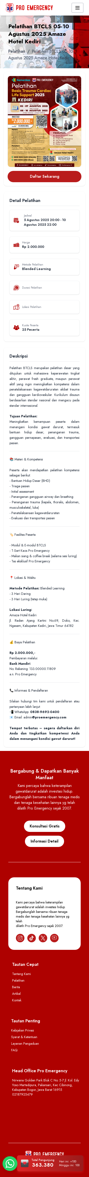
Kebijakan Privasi (22, 1030)
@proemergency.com (49, 717)
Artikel (16, 993)
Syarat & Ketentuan (24, 1037)
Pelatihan (16, 51)
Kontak (16, 1000)
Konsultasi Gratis (45, 826)
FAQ (14, 1050)
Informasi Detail (44, 841)
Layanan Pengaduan (25, 1043)
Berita (16, 987)
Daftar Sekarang (44, 176)
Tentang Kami (21, 973)
